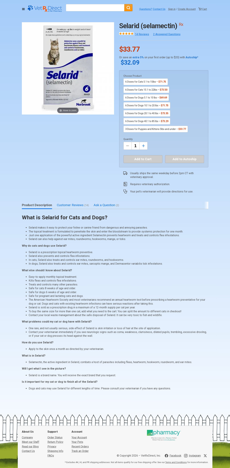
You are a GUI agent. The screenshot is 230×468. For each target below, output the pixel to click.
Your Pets (77, 416)
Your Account (79, 411)
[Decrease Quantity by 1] (127, 146)
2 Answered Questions (166, 34)
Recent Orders (80, 421)
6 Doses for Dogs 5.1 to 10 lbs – (146, 97)
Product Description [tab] (37, 205)
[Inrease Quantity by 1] (143, 146)
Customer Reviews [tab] (73, 205)
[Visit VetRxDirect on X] (206, 430)
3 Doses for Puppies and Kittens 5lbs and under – (155, 129)
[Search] (128, 7)
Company (27, 411)
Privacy (51, 421)
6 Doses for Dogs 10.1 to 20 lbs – (146, 105)
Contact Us (159, 9)
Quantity (128, 139)
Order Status (54, 411)
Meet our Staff (30, 416)
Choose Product (132, 76)
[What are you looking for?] (95, 7)
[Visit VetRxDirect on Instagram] (192, 430)
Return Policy (55, 416)
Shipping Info (55, 425)
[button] (68, 68)
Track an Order (80, 425)
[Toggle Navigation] (23, 9)
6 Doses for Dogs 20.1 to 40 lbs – (146, 113)
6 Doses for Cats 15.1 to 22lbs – (146, 89)
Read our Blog (30, 421)
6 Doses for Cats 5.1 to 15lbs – (145, 81)
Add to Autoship (185, 159)
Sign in (172, 9)
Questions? (145, 9)
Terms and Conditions (176, 437)
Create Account (187, 9)
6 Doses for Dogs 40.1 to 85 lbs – (146, 121)
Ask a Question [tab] (106, 205)
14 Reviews (142, 34)
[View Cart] (202, 9)
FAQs (50, 430)
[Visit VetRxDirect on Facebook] (173, 430)
